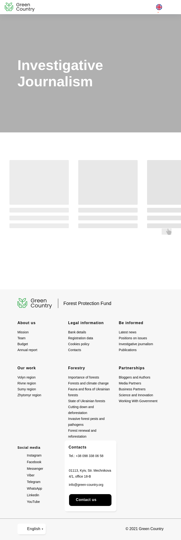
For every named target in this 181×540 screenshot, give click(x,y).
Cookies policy (78, 344)
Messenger (35, 468)
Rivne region (26, 383)
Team (21, 338)
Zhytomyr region (29, 395)
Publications (128, 350)
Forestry (76, 368)
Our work (26, 368)
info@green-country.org (86, 485)
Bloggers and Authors (134, 377)
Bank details (77, 332)
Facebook (34, 462)
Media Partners (130, 383)
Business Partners (132, 389)
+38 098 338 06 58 (89, 456)
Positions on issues (133, 338)
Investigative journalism (136, 344)
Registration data (80, 338)
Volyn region (26, 377)
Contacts (74, 350)
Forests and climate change (88, 383)
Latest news (127, 332)
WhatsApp (34, 488)
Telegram (34, 482)
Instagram (34, 455)
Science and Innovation (136, 395)
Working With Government (138, 401)
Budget (22, 344)
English (31, 529)
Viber (30, 475)
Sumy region (26, 389)
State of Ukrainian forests (86, 401)
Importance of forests (83, 377)
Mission (23, 332)
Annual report (27, 350)
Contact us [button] (90, 500)
